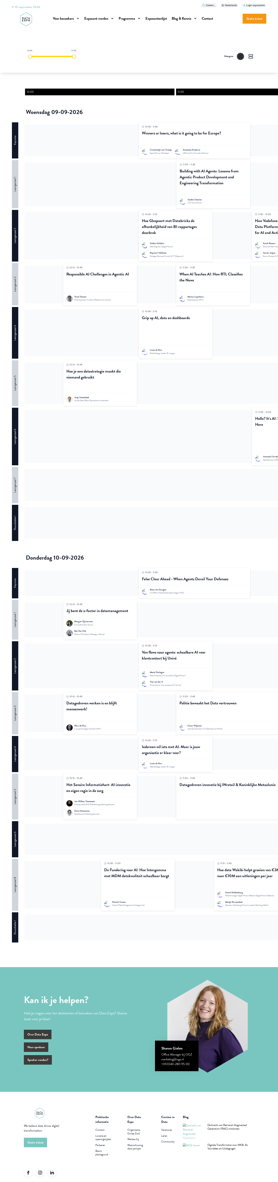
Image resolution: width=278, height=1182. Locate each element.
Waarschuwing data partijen (135, 1149)
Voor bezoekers (63, 18)
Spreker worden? (37, 1062)
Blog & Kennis (181, 18)
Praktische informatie (102, 1122)
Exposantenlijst (156, 18)
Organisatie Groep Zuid (133, 1134)
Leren (164, 1138)
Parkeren (100, 1147)
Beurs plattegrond (101, 1155)
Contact (207, 18)
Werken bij (133, 1141)
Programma (127, 18)
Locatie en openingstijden (103, 1140)
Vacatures (166, 1132)
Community (168, 1144)
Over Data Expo (37, 1036)
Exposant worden (96, 18)
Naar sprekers (36, 1049)
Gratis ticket (254, 18)
